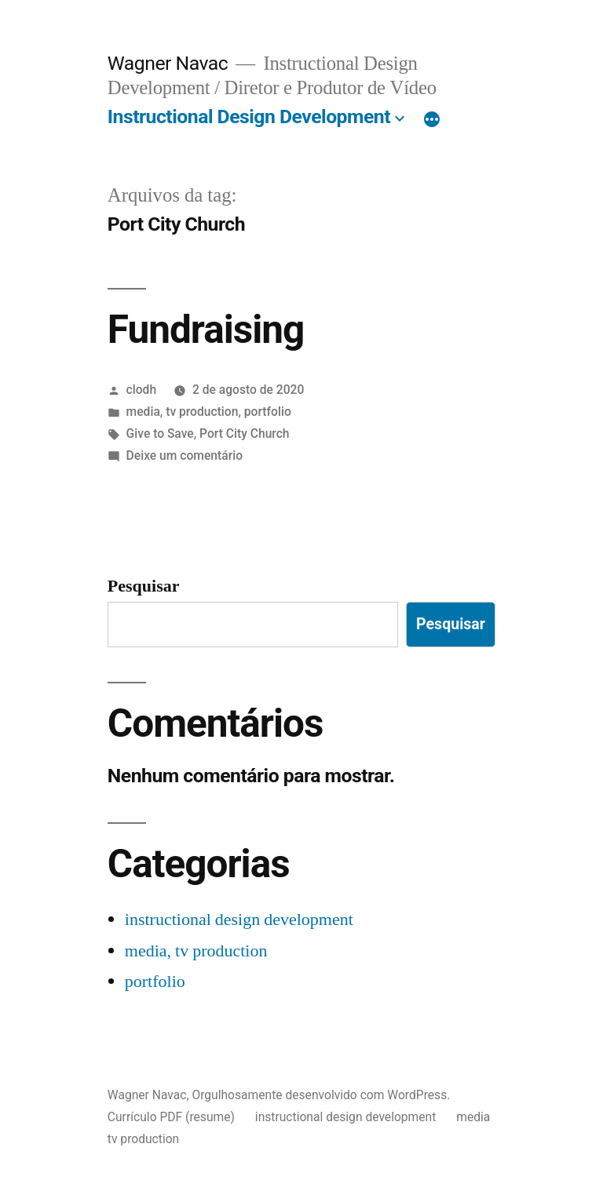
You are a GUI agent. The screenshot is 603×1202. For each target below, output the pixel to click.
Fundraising (206, 329)
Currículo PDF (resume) (171, 1116)
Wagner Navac (168, 63)
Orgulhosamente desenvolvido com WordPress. (321, 1094)
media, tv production (182, 411)
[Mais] (431, 120)
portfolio (267, 411)
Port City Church (244, 433)
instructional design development (239, 920)
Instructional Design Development (249, 116)
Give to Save (160, 433)
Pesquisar (144, 586)
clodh (141, 389)
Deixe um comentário (184, 455)
